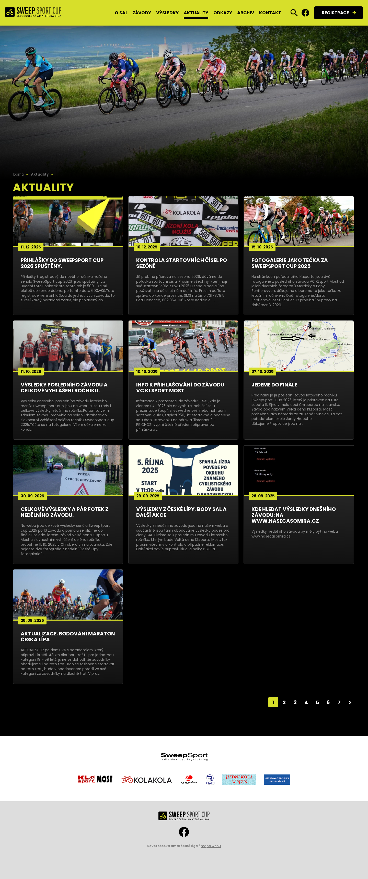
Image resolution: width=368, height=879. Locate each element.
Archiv (245, 13)
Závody (142, 13)
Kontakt (270, 13)
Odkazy (222, 13)
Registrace (335, 13)
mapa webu (211, 846)
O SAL (121, 13)
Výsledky (167, 13)
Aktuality (196, 13)
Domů (18, 174)
